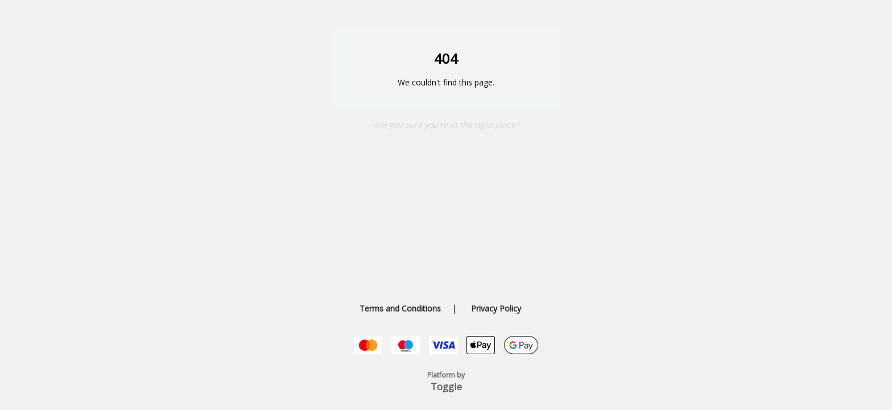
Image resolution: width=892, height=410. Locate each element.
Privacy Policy (496, 308)
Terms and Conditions (400, 308)
